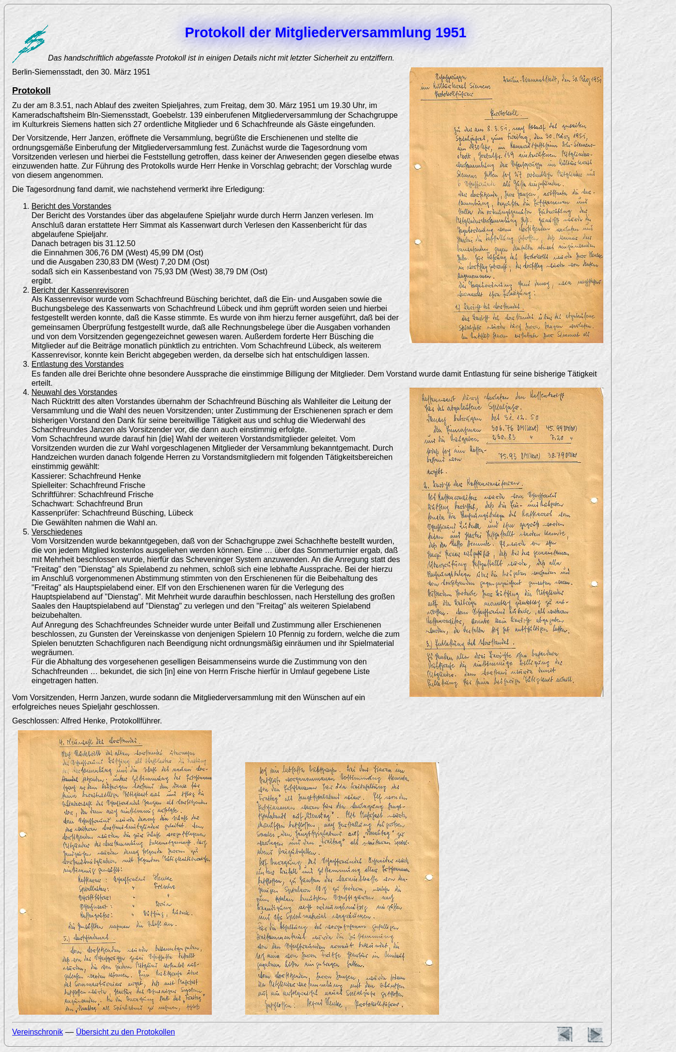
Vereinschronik (37, 1032)
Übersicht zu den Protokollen (125, 1032)
